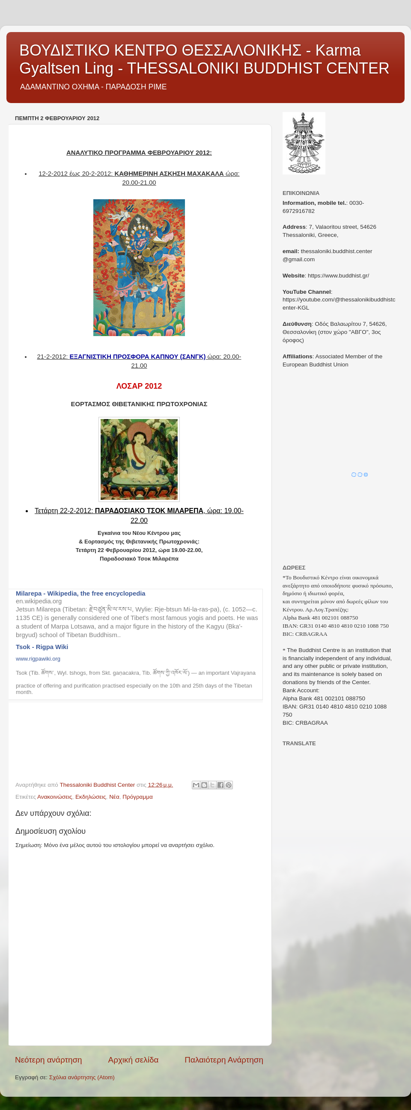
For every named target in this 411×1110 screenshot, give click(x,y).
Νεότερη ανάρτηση (48, 1059)
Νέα (114, 797)
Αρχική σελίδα (133, 1059)
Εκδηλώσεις (90, 797)
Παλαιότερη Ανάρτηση (224, 1059)
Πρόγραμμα (137, 797)
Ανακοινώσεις (54, 797)
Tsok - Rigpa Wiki (42, 647)
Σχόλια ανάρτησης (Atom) (82, 1077)
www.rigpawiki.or (36, 658)
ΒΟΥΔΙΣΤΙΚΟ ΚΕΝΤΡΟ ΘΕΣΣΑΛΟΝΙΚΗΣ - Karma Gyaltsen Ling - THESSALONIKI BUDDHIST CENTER (204, 59)
